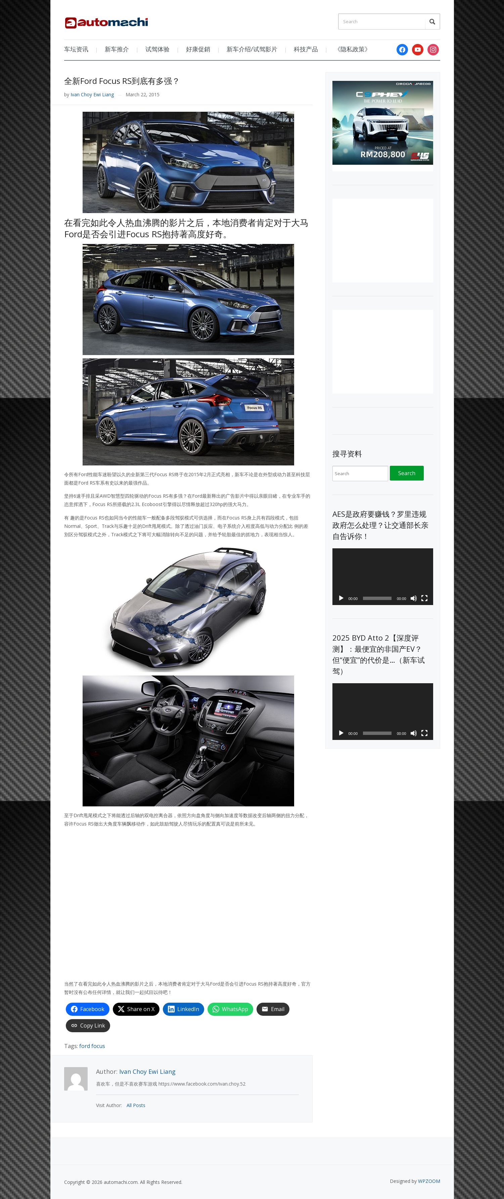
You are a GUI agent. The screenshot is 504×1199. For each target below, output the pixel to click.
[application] (382, 576)
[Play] (341, 598)
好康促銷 (198, 49)
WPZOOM (429, 1181)
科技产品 (306, 49)
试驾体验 (157, 49)
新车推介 (117, 49)
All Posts (136, 1105)
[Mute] (413, 598)
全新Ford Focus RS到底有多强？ (122, 80)
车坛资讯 (76, 49)
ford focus (92, 1046)
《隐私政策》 (352, 49)
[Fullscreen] (424, 598)
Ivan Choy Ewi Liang (92, 94)
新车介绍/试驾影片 (252, 49)
